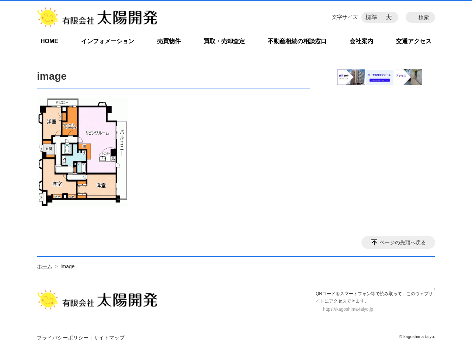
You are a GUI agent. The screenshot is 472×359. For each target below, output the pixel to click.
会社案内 (361, 41)
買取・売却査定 (224, 41)
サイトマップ (109, 338)
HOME (49, 41)
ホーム (44, 266)
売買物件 (169, 41)
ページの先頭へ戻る (402, 242)
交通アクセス (413, 41)
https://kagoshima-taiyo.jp (348, 309)
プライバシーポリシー (62, 338)
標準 (371, 17)
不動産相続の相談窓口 (297, 41)
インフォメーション (107, 41)
